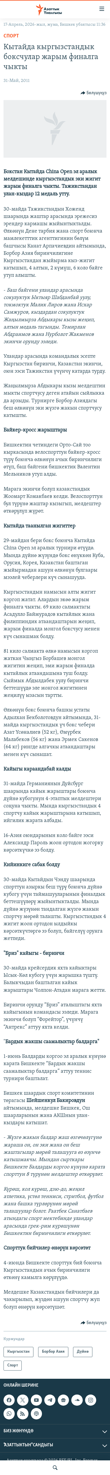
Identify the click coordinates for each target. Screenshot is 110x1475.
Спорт (11, 36)
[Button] (94, 93)
